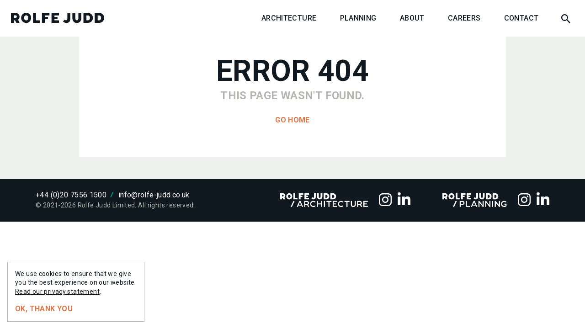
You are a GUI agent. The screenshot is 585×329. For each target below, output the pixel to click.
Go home (292, 120)
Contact (521, 18)
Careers (464, 18)
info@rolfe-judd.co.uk (154, 195)
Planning (358, 18)
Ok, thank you (44, 308)
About (412, 18)
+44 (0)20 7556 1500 (71, 195)
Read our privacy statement (57, 291)
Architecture (289, 18)
